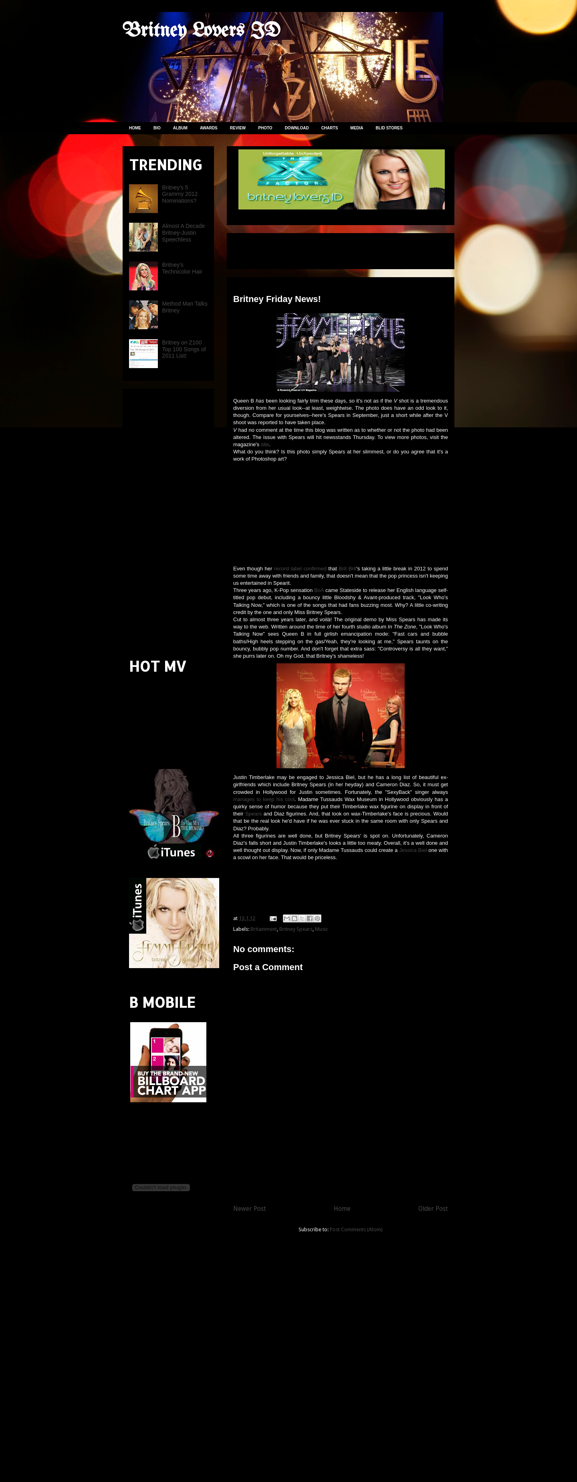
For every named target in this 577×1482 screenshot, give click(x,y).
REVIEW (238, 128)
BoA (319, 590)
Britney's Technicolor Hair (182, 268)
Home (342, 1208)
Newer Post (249, 1208)
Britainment (263, 929)
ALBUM (180, 128)
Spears (253, 814)
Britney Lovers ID (201, 31)
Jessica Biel (413, 850)
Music (321, 929)
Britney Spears (296, 929)
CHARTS (329, 128)
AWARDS (209, 128)
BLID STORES (389, 128)
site (265, 444)
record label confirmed (300, 569)
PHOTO (265, 128)
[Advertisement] (327, 248)
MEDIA (356, 128)
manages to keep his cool (264, 799)
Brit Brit (348, 569)
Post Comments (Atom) (356, 1229)
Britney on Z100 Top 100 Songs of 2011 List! (184, 349)
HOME (135, 128)
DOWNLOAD (297, 128)
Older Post (433, 1208)
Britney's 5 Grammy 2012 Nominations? (180, 194)
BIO (157, 128)
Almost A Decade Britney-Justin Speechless (183, 233)
